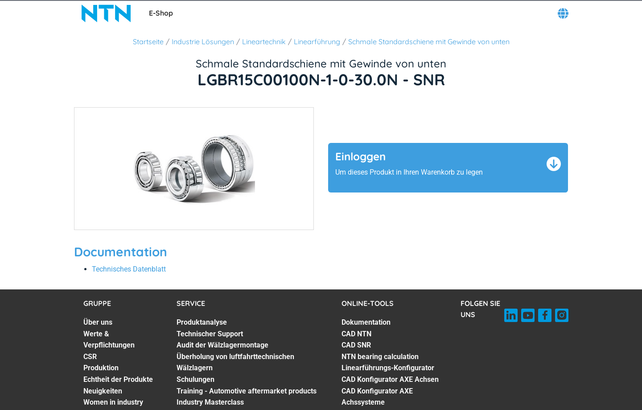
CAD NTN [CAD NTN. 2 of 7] (356, 334)
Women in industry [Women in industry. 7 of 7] (113, 402)
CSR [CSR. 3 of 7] (90, 356)
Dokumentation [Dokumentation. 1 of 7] (366, 322)
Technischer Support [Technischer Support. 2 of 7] (210, 334)
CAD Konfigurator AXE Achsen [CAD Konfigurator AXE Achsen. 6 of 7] (390, 379)
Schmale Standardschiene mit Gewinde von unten (429, 41)
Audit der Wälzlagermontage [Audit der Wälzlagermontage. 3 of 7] (222, 345)
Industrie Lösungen (203, 41)
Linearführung (317, 41)
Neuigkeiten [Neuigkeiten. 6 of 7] (102, 391)
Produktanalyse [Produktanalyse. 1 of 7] (202, 322)
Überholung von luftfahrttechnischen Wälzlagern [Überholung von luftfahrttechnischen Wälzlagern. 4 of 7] (235, 362)
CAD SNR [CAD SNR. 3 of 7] (356, 345)
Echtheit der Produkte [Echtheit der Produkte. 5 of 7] (118, 379)
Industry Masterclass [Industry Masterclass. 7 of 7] (210, 402)
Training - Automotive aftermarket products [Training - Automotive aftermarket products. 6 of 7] (247, 391)
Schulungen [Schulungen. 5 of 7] (195, 379)
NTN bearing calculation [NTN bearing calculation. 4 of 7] (380, 356)
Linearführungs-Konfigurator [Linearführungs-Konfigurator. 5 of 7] (388, 368)
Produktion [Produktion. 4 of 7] (101, 368)
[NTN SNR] (106, 13)
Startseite (148, 41)
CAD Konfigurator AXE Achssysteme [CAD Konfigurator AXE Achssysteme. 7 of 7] (377, 397)
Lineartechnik (264, 41)
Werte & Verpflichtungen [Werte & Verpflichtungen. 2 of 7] (109, 340)
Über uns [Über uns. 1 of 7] (97, 322)
